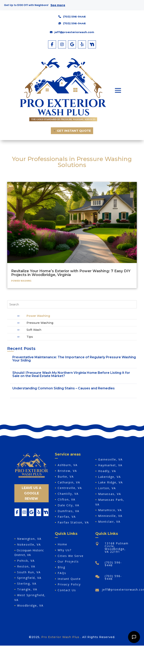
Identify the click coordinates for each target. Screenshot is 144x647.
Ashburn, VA (68, 465)
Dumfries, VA (68, 511)
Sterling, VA (26, 583)
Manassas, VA (109, 494)
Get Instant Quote (74, 131)
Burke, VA (66, 476)
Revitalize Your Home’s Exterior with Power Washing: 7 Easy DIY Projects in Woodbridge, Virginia (70, 273)
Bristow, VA (67, 471)
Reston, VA (26, 566)
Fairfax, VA (67, 516)
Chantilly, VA (68, 494)
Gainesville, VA (110, 459)
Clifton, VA (66, 499)
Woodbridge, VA (30, 605)
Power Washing (21, 281)
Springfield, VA (29, 578)
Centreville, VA (70, 488)
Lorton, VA (107, 488)
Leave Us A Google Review (31, 493)
